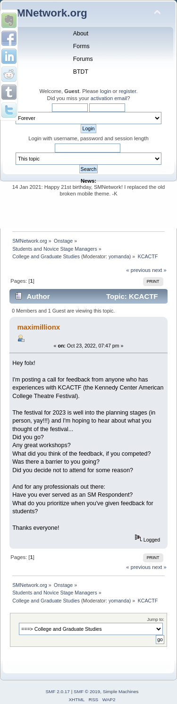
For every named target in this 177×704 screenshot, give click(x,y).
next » (159, 270)
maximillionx (38, 327)
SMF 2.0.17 (57, 691)
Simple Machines (121, 691)
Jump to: (155, 619)
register (127, 91)
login (105, 91)
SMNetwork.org (48, 13)
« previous (138, 270)
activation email (109, 98)
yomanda (119, 256)
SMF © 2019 (87, 691)
